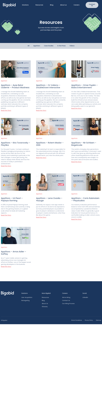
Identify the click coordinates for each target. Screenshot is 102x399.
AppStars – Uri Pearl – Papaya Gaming (12, 199)
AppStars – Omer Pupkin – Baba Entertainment (84, 86)
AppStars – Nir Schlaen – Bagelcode (83, 143)
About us (63, 5)
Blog (51, 5)
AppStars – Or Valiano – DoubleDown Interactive (48, 86)
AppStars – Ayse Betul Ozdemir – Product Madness (15, 86)
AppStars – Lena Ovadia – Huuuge (49, 199)
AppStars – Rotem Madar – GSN (50, 143)
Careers (76, 5)
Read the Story (6, 110)
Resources (39, 5)
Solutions (25, 5)
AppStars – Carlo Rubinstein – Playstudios (85, 199)
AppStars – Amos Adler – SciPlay (13, 252)
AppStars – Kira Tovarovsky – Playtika (15, 143)
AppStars (4, 81)
